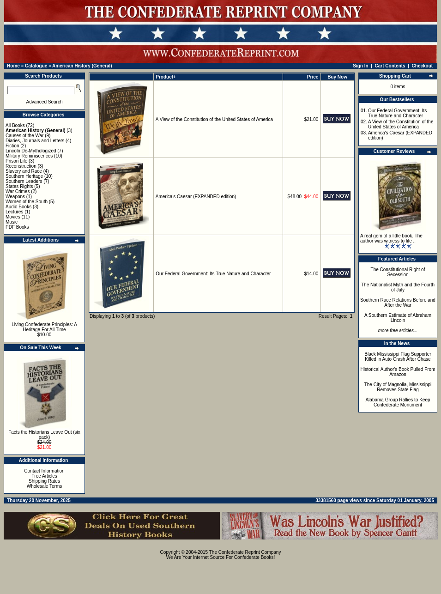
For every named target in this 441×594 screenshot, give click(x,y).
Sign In (360, 65)
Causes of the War (24, 135)
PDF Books (17, 227)
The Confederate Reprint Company (245, 552)
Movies (13, 216)
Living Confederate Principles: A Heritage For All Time (44, 327)
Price (312, 76)
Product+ (166, 76)
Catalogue (36, 65)
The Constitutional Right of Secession (398, 272)
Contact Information (44, 470)
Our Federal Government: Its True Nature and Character (213, 273)
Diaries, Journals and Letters (35, 140)
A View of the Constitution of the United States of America (214, 119)
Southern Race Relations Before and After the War (397, 302)
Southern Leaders (24, 181)
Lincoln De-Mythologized (31, 150)
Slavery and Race (24, 171)
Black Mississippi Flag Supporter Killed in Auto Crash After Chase (397, 357)
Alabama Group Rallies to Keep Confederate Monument (397, 402)
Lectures (14, 211)
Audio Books (18, 206)
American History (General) (82, 65)
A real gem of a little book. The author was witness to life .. (391, 238)
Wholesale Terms (44, 486)
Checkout (422, 65)
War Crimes (18, 191)
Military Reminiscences (29, 155)
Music (12, 221)
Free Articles (44, 476)
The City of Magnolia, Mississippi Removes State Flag (398, 387)
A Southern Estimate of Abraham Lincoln (397, 318)
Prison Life (16, 161)
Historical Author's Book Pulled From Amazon (398, 372)
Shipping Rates (44, 481)
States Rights (19, 186)
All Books (15, 125)
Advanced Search (44, 101)
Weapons (15, 196)
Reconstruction (21, 166)
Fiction (12, 145)
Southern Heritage (24, 176)
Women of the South (27, 201)
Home (13, 65)
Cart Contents (390, 65)
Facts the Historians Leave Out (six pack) (44, 435)
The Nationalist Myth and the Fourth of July (398, 287)
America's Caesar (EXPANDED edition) (196, 196)
